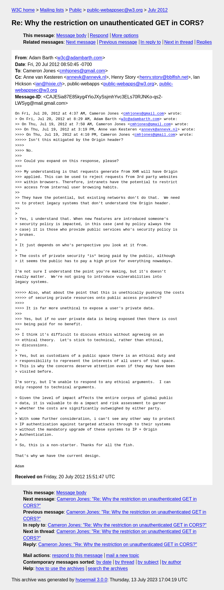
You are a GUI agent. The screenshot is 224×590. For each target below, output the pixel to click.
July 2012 (158, 10)
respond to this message (77, 555)
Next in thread (178, 42)
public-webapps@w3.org (128, 83)
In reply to (150, 42)
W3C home (23, 10)
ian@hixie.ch (49, 83)
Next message (81, 42)
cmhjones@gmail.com (82, 70)
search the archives (108, 568)
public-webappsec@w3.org (114, 10)
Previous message (118, 42)
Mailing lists (52, 10)
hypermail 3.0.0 (91, 579)
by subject (148, 562)
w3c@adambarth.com (79, 57)
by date (103, 562)
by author (171, 562)
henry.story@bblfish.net (164, 77)
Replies (204, 42)
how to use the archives (60, 568)
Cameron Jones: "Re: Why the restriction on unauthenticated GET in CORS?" (127, 525)
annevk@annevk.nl (86, 77)
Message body (71, 35)
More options (125, 35)
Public (75, 10)
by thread (124, 562)
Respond (99, 35)
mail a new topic (122, 555)
